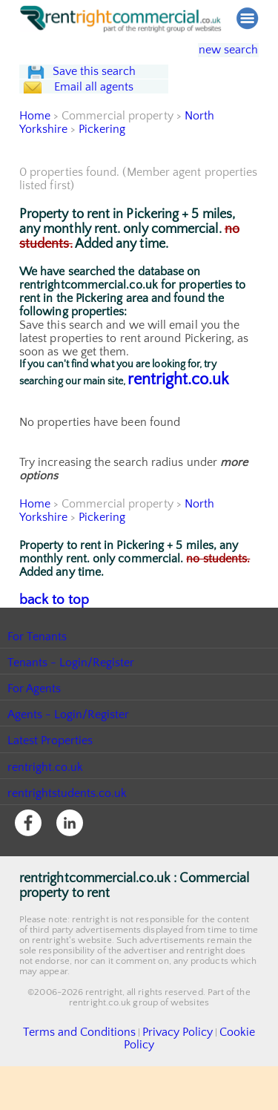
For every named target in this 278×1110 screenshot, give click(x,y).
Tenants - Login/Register (71, 720)
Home (34, 176)
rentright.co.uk (178, 439)
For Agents (34, 747)
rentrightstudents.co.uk (67, 851)
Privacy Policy (155, 1090)
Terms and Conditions (74, 1090)
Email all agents (108, 131)
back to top (48, 659)
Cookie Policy (221, 1090)
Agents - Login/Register (68, 773)
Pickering (103, 189)
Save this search (108, 86)
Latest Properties (50, 799)
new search (218, 49)
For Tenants (37, 694)
